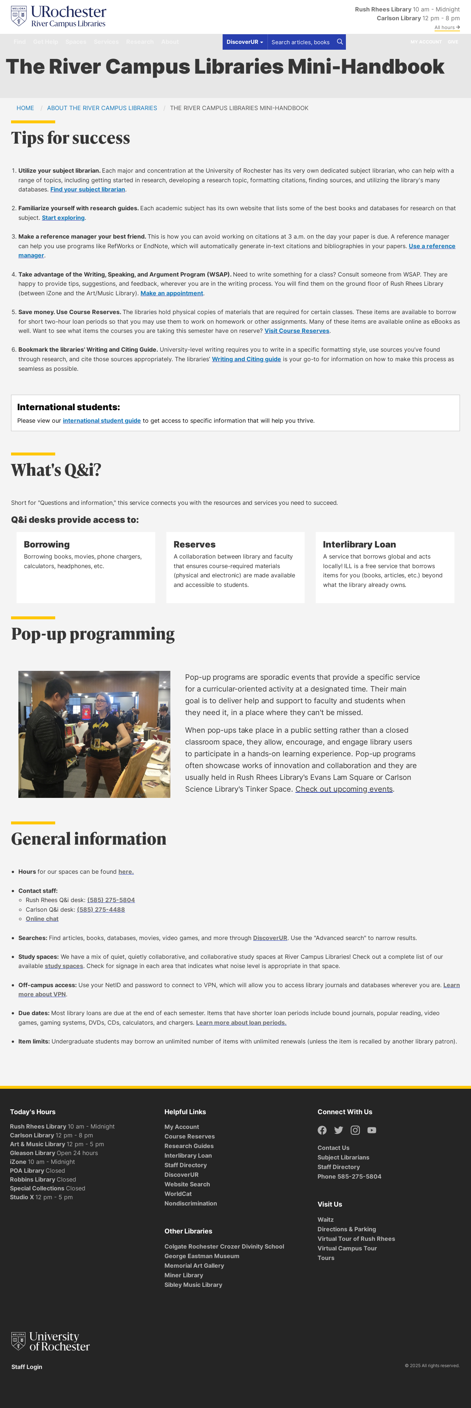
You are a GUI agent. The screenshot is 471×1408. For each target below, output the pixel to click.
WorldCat (178, 1194)
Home (25, 108)
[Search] (340, 42)
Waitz (326, 1219)
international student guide (102, 420)
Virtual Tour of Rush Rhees (356, 1239)
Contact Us (334, 1148)
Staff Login (26, 1367)
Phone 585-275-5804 (350, 1176)
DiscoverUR (270, 938)
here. (126, 871)
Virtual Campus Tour (347, 1248)
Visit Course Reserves (297, 331)
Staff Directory (185, 1165)
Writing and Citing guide (246, 359)
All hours (447, 27)
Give (453, 42)
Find (20, 42)
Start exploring (63, 218)
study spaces (64, 966)
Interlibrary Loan (188, 1155)
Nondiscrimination (190, 1203)
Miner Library (183, 1275)
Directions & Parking (347, 1229)
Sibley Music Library (193, 1285)
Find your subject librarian (87, 189)
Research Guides (189, 1146)
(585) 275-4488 (101, 909)
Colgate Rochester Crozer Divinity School (224, 1246)
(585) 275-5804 (111, 900)
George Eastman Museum (202, 1256)
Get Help (45, 42)
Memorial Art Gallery (194, 1265)
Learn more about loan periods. (241, 1022)
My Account (426, 42)
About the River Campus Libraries (102, 108)
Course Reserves (189, 1136)
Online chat (42, 919)
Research (140, 42)
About (170, 42)
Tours (326, 1258)
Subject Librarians (343, 1157)
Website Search (187, 1184)
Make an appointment (172, 293)
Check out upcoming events (344, 789)
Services (106, 42)
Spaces (75, 42)
